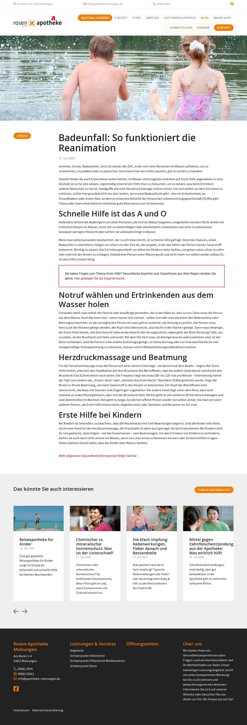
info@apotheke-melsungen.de (105, 4)
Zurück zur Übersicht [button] (214, 489)
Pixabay (240, 116)
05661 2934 (163, 4)
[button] (16, 611)
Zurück (22, 135)
